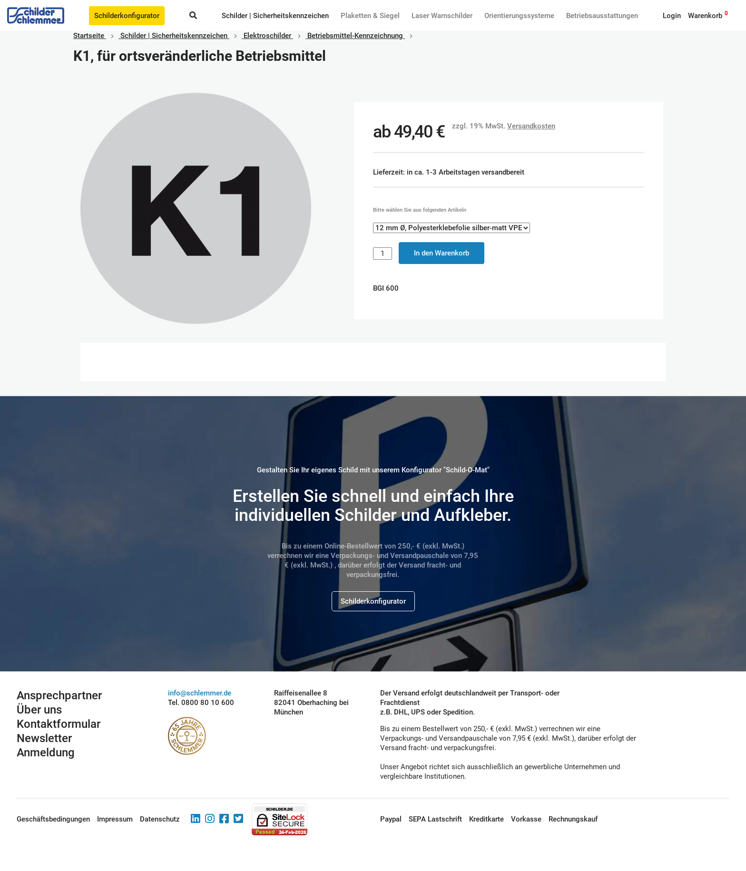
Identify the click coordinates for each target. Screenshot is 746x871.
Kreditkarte (486, 819)
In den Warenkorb (441, 253)
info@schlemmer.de (199, 693)
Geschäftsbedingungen (53, 819)
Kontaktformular (58, 724)
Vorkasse (526, 819)
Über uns (39, 709)
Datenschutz (160, 819)
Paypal (391, 819)
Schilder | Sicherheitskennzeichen (275, 15)
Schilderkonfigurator (126, 15)
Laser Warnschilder (442, 15)
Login (672, 15)
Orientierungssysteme (519, 15)
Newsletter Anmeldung (46, 745)
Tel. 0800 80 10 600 (201, 702)
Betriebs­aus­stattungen (602, 15)
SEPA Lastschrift (435, 819)
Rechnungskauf (573, 819)
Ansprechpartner (59, 695)
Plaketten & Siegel (370, 15)
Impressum (115, 819)
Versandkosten (531, 126)
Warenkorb (705, 15)
